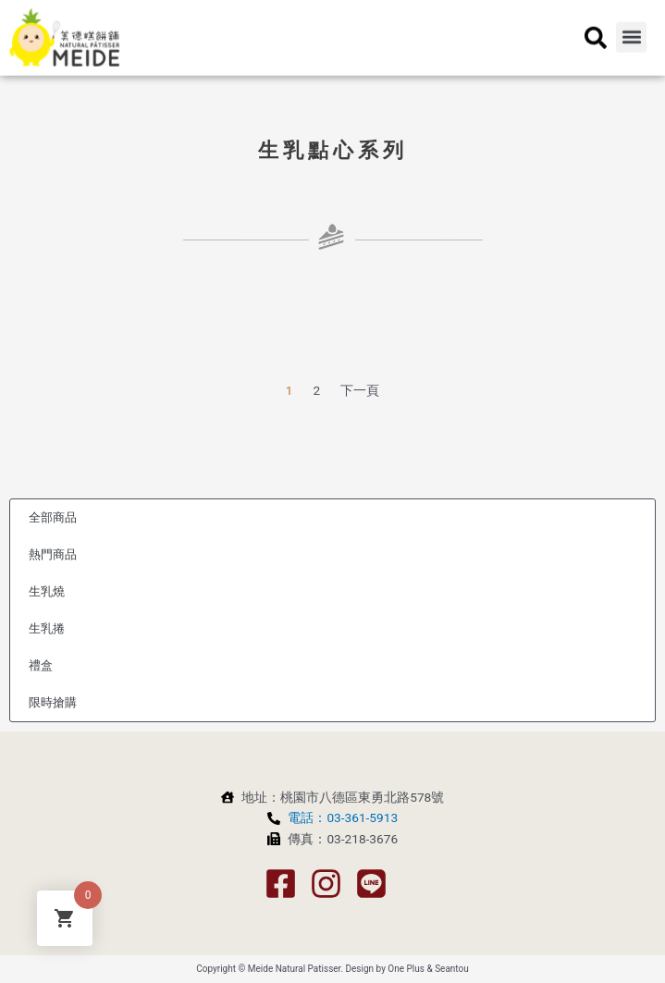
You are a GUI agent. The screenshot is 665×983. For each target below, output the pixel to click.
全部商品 (53, 517)
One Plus (406, 969)
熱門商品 (53, 554)
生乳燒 (47, 591)
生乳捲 (47, 628)
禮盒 (41, 665)
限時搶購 (53, 702)
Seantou (452, 969)
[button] (631, 30)
